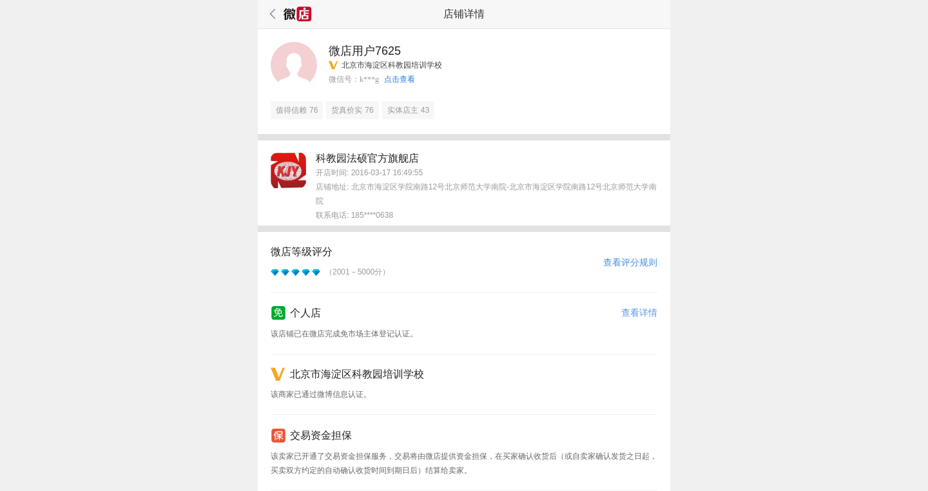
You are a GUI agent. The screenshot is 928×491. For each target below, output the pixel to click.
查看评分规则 (630, 262)
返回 (271, 14)
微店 (298, 14)
